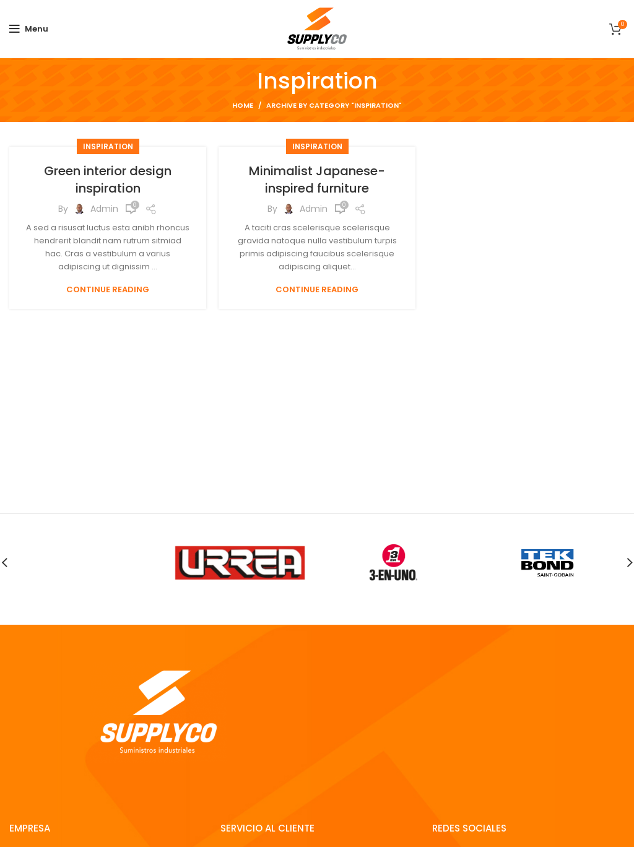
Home (242, 105)
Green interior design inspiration (108, 179)
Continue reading (107, 289)
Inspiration (108, 146)
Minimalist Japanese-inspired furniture (317, 179)
